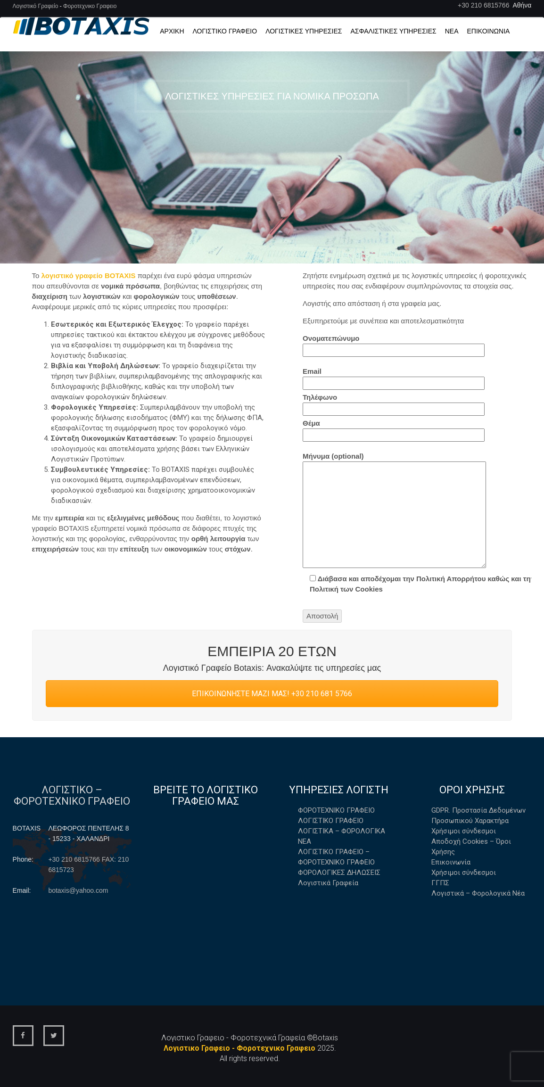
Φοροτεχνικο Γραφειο (89, 6)
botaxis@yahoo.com (78, 890)
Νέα (452, 31)
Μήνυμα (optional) (394, 511)
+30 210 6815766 (483, 5)
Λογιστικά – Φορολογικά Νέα (478, 893)
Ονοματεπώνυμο (394, 345)
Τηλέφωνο (394, 404)
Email (394, 378)
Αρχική (172, 31)
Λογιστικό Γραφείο (36, 6)
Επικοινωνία (488, 31)
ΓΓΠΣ (440, 883)
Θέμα (394, 430)
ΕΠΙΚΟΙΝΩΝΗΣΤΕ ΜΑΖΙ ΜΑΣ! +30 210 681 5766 (272, 693)
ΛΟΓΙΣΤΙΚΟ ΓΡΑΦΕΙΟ (330, 820)
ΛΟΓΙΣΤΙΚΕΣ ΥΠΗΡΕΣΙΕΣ (303, 31)
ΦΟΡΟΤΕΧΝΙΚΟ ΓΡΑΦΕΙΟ (336, 810)
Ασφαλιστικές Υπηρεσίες (394, 31)
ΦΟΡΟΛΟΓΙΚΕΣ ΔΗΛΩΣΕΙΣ (339, 872)
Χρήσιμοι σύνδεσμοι (463, 831)
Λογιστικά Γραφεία (328, 883)
